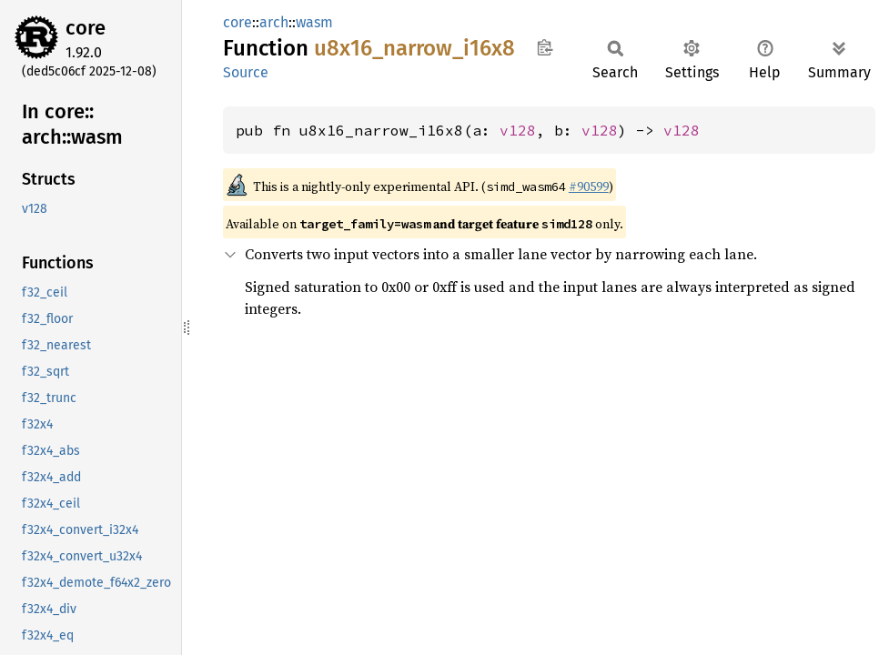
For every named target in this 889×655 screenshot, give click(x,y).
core (86, 27)
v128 (518, 130)
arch (273, 22)
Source (245, 72)
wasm (314, 22)
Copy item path (545, 47)
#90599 (589, 186)
